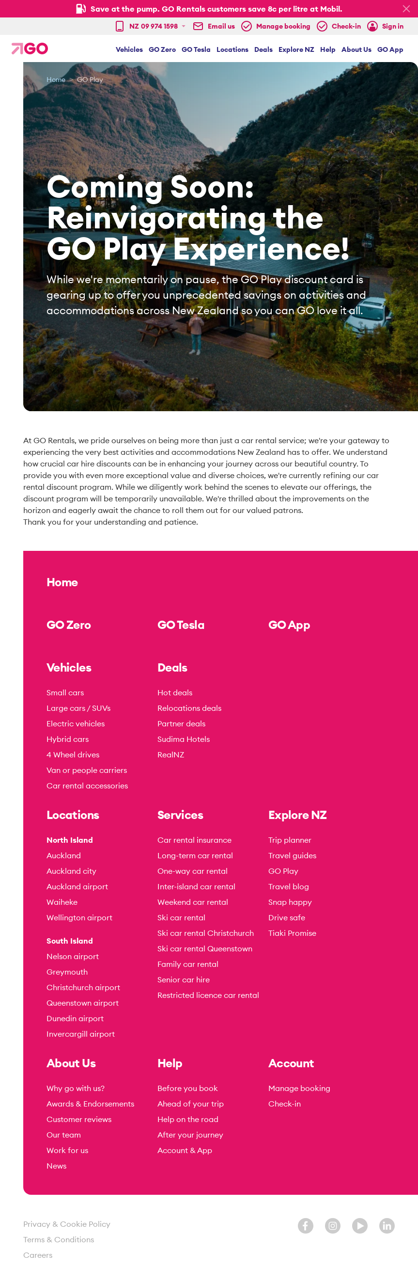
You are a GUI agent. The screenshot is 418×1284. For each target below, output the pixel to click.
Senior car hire (183, 979)
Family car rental (187, 964)
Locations (232, 49)
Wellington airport (79, 917)
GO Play (283, 871)
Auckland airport (77, 886)
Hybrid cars (67, 739)
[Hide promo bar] (406, 8)
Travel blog (288, 886)
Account (291, 1063)
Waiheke (61, 902)
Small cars (65, 692)
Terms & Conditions (58, 1239)
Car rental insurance (194, 840)
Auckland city (71, 871)
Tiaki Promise (292, 933)
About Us (356, 49)
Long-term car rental (195, 855)
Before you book (187, 1088)
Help (328, 49)
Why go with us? (75, 1088)
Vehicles (129, 49)
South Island (69, 941)
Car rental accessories (87, 785)
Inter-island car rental (196, 886)
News (56, 1166)
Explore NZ (296, 49)
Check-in (284, 1103)
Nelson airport (72, 956)
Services (180, 814)
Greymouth (67, 972)
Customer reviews (78, 1119)
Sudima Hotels (183, 739)
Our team (63, 1135)
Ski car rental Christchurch (205, 933)
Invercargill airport (80, 1034)
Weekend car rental (192, 902)
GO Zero (162, 49)
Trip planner (289, 840)
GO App (390, 49)
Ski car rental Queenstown (204, 948)
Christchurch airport (83, 987)
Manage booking (299, 1088)
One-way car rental (192, 871)
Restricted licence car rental (208, 995)
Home (55, 79)
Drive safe (286, 917)
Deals (263, 49)
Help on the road (187, 1119)
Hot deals (174, 692)
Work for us (67, 1150)
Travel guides (292, 855)
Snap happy (290, 902)
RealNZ (170, 754)
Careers (37, 1255)
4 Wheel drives (72, 754)
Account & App (184, 1150)
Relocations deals (189, 708)
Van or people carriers (86, 770)
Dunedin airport (75, 1018)
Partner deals (181, 723)
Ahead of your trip (190, 1103)
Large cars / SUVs (78, 708)
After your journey (190, 1135)
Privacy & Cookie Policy (66, 1224)
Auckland (63, 855)
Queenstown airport (82, 1003)
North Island (69, 840)
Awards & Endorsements (90, 1103)
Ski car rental (181, 917)
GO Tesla (196, 49)
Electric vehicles (75, 723)
